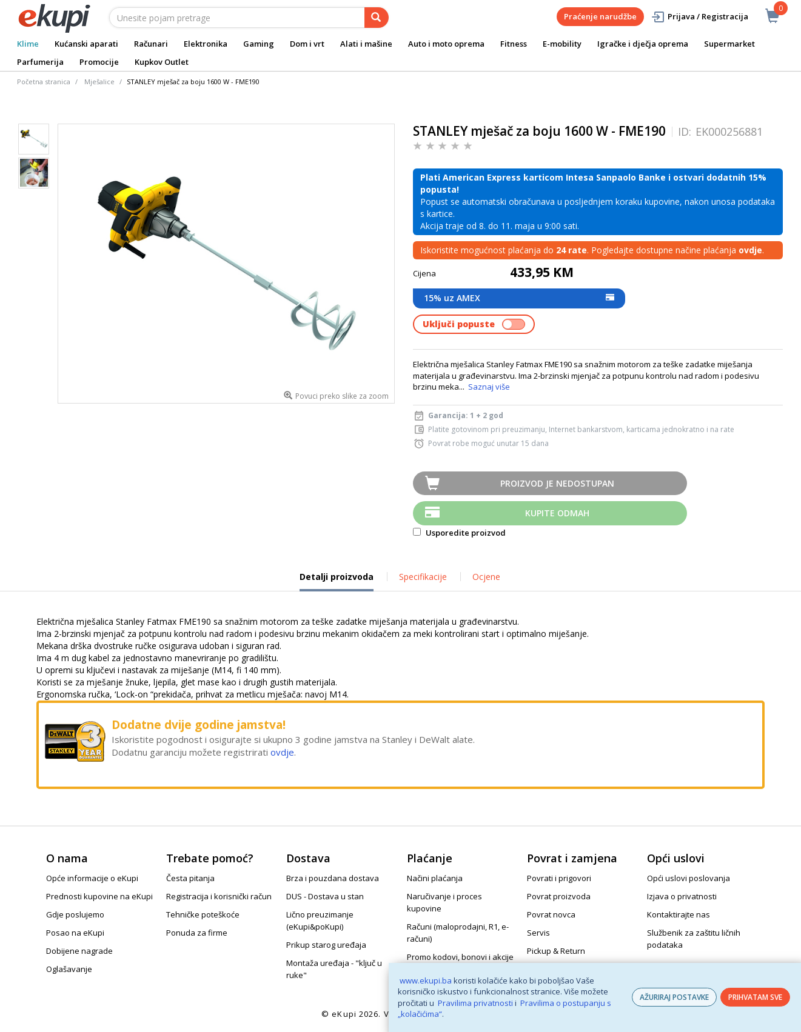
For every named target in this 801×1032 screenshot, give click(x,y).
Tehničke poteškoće (203, 914)
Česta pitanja (190, 878)
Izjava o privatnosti (682, 896)
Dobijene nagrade (79, 950)
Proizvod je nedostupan (557, 483)
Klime (28, 43)
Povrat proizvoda (559, 896)
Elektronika (205, 43)
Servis (538, 932)
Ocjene (486, 576)
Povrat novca (551, 914)
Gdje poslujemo (75, 914)
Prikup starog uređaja (326, 944)
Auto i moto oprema (446, 43)
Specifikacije (423, 576)
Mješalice (99, 81)
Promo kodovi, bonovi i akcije (460, 956)
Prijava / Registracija (699, 16)
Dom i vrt (307, 43)
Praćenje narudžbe (600, 16)
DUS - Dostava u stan (325, 896)
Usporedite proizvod (459, 532)
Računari (151, 43)
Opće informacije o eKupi (92, 878)
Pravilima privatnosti (475, 1002)
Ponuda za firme (196, 932)
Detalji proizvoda (337, 581)
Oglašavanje (69, 969)
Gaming (258, 43)
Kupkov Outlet (162, 61)
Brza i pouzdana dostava (332, 878)
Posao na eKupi (75, 932)
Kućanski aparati (86, 43)
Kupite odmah (557, 513)
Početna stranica (43, 81)
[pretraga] (376, 17)
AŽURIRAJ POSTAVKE (674, 997)
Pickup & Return (556, 950)
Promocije (99, 61)
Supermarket (729, 43)
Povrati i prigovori (559, 878)
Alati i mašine (366, 43)
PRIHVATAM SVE (755, 997)
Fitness (513, 43)
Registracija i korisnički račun (219, 896)
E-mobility (562, 43)
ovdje (282, 752)
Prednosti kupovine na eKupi (99, 896)
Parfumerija (40, 61)
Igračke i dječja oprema (642, 43)
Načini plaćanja (435, 878)
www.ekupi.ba (426, 980)
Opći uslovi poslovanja (688, 878)
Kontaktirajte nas (678, 914)
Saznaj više (489, 386)
